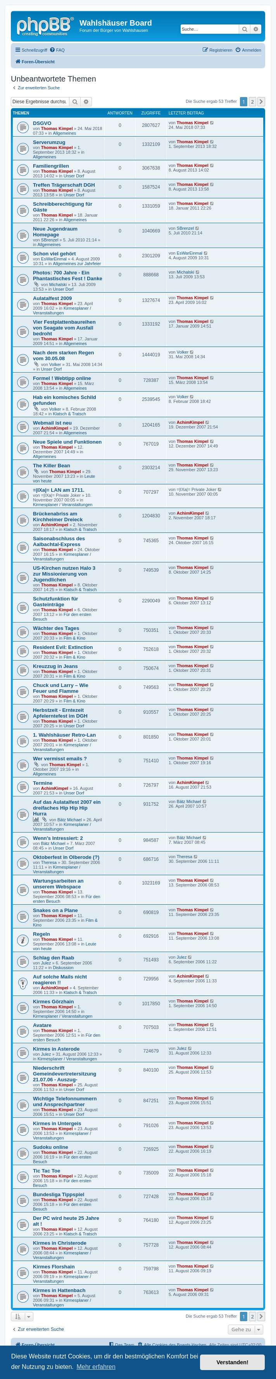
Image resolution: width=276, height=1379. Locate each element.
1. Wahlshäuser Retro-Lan (64, 735)
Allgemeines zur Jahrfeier (77, 263)
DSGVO (42, 123)
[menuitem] (57, 50)
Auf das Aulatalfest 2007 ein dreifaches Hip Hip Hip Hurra (67, 808)
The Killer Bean (51, 465)
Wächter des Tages (56, 628)
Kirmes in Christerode (59, 1243)
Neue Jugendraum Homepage (55, 232)
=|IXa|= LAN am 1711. (59, 490)
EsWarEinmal (54, 259)
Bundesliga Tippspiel (58, 1194)
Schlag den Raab (53, 958)
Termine (42, 783)
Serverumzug (49, 142)
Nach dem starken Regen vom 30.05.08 (63, 355)
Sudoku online (50, 1147)
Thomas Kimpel (57, 128)
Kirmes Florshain (54, 1267)
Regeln (41, 934)
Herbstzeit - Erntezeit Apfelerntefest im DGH (60, 713)
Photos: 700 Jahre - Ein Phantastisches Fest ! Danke (67, 275)
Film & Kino (74, 638)
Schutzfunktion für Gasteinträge (55, 601)
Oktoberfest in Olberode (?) (66, 857)
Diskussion (63, 967)
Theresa (49, 862)
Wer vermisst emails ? (60, 758)
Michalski (58, 284)
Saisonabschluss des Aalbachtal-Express (59, 541)
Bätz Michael (69, 819)
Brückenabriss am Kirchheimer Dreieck (58, 516)
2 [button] (252, 101)
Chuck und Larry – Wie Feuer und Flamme (60, 688)
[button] (261, 101)
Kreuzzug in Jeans (55, 666)
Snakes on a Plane (55, 910)
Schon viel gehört (54, 254)
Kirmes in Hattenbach (59, 1290)
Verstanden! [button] (232, 1362)
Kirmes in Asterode (56, 1049)
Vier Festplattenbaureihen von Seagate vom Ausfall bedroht (64, 328)
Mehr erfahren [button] (96, 1366)
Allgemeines (64, 133)
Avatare (42, 1025)
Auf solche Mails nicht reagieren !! (60, 979)
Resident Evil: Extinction (63, 647)
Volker (55, 364)
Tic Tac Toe (46, 1171)
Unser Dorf (74, 175)
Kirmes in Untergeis (57, 1123)
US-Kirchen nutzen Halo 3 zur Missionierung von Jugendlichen (64, 574)
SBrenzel (50, 240)
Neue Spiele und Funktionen (67, 442)
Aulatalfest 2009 (52, 298)
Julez (46, 963)
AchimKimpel (54, 428)
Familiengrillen (51, 166)
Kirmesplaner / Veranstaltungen (62, 310)
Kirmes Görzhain (53, 1001)
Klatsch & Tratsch (69, 413)
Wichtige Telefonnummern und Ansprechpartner (65, 1101)
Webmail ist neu (52, 423)
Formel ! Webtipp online (62, 378)
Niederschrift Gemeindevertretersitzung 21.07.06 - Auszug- (64, 1073)
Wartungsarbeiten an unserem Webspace (58, 884)
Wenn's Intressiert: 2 (58, 838)
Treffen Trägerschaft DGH (64, 185)
